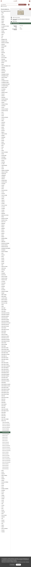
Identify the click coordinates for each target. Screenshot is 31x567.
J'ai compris (18, 564)
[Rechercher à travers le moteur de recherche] (10, 4)
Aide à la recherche (4, 6)
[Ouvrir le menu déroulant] (1, 1)
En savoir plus (12, 564)
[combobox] (22, 4)
